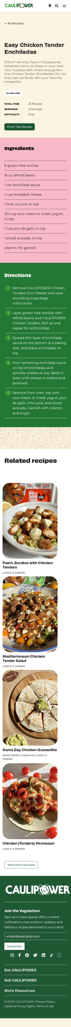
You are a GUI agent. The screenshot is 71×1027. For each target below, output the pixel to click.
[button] (56, 5)
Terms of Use (45, 1006)
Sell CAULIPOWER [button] (20, 980)
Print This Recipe (19, 126)
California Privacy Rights (19, 1006)
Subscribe (14, 946)
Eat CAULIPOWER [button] (20, 970)
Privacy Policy (45, 1001)
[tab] (35, 970)
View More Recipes (21, 864)
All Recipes (13, 23)
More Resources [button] (19, 990)
